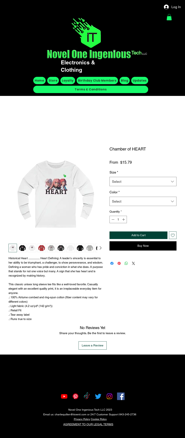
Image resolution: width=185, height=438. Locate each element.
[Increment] (123, 219)
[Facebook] (121, 396)
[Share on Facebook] (112, 263)
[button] (169, 17)
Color (114, 192)
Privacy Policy (82, 419)
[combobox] (143, 181)
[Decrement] (112, 219)
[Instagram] (109, 396)
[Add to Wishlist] (173, 235)
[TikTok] (87, 396)
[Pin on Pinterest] (119, 263)
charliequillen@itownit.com (70, 414)
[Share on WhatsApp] (126, 263)
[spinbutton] (118, 219)
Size (113, 172)
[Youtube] (64, 396)
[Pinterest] (75, 396)
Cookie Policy (99, 419)
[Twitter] (98, 396)
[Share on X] (133, 263)
